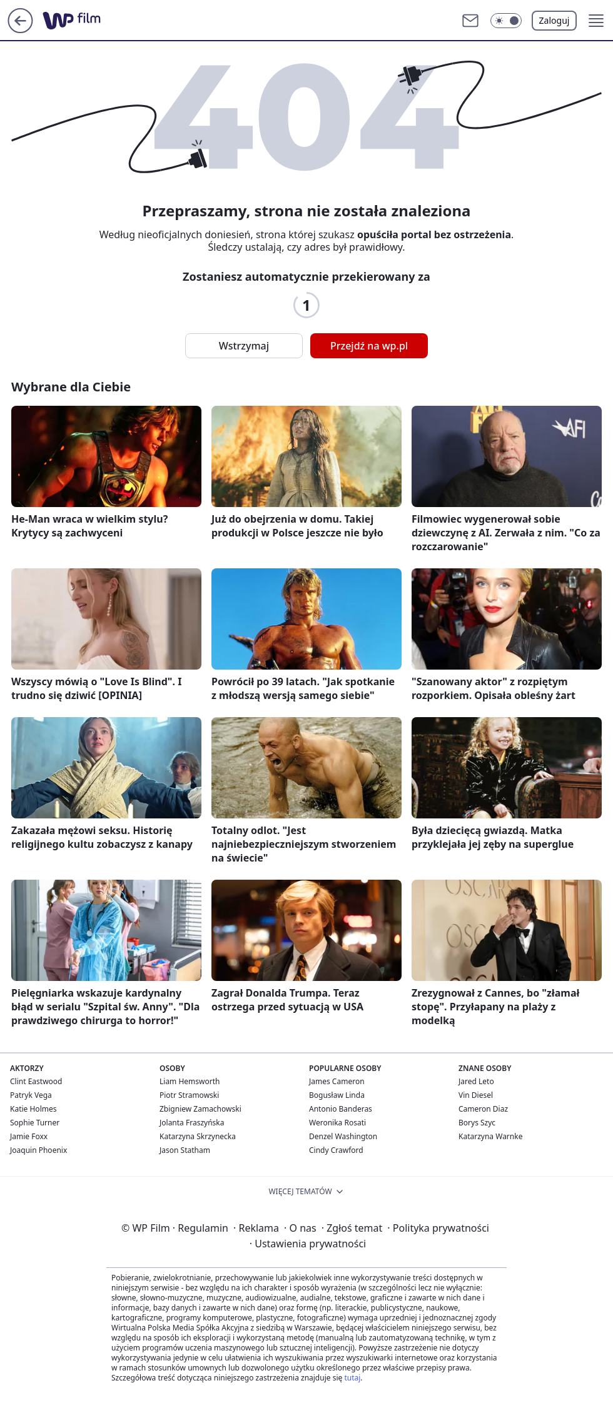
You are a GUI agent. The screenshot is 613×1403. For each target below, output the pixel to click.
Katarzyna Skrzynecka (198, 1136)
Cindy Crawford (336, 1150)
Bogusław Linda (337, 1095)
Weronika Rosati (337, 1122)
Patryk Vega (31, 1095)
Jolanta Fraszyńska (192, 1122)
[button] (506, 20)
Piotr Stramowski (189, 1095)
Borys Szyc (476, 1122)
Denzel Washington (343, 1136)
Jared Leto (476, 1081)
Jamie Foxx (29, 1136)
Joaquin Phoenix (38, 1150)
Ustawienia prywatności (308, 1243)
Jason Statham (185, 1150)
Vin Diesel (475, 1095)
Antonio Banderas (340, 1109)
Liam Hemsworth (190, 1081)
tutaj (352, 1377)
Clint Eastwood (36, 1081)
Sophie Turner (34, 1122)
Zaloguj (554, 20)
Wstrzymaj (244, 346)
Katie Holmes (33, 1109)
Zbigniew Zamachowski (200, 1109)
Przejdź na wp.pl (369, 346)
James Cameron (337, 1081)
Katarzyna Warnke (490, 1136)
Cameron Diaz (483, 1109)
